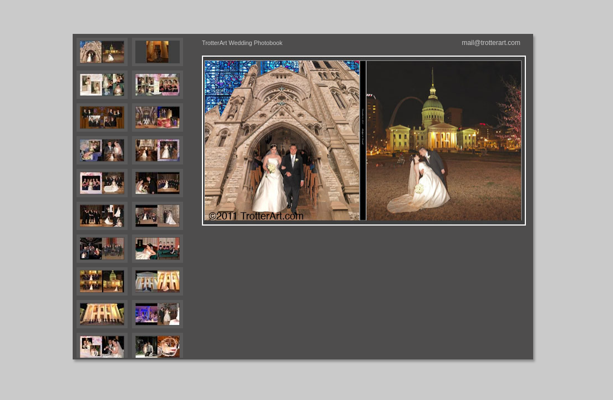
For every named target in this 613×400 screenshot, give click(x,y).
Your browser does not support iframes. (135, 197)
